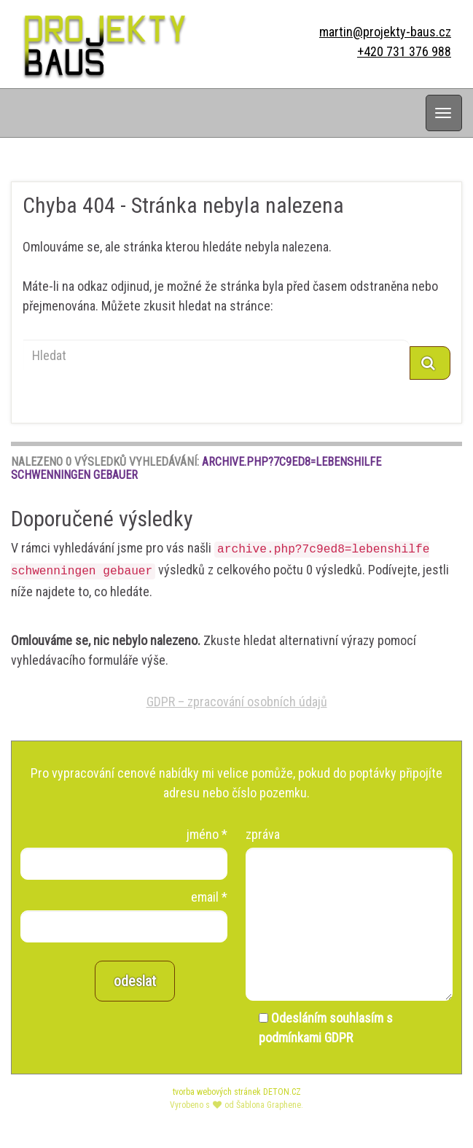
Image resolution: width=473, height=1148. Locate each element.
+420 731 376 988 (404, 51)
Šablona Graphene (268, 1105)
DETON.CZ (282, 1092)
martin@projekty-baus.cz (385, 31)
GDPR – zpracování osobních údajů (236, 701)
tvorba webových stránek (217, 1092)
